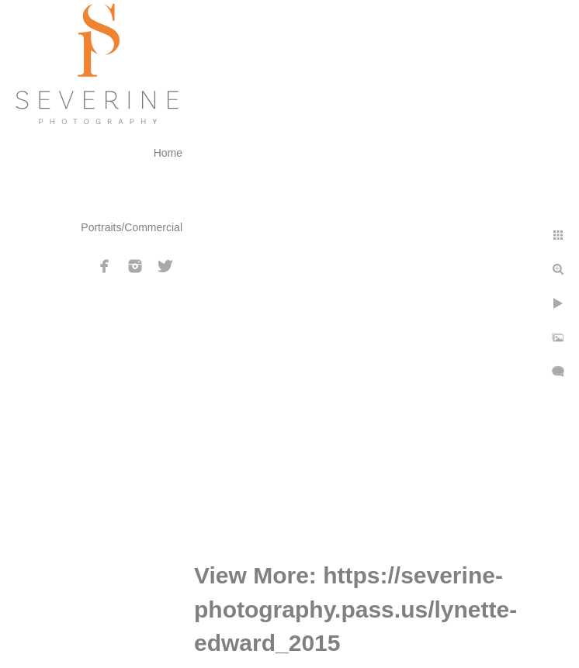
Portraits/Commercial (131, 227)
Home (168, 153)
